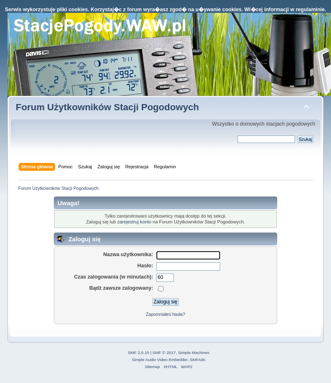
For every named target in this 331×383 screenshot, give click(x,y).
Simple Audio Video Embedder (159, 359)
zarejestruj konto (134, 221)
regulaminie (310, 9)
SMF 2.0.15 (138, 352)
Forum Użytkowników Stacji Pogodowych (107, 107)
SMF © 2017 (164, 352)
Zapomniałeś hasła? (165, 314)
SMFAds (198, 359)
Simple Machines (193, 352)
